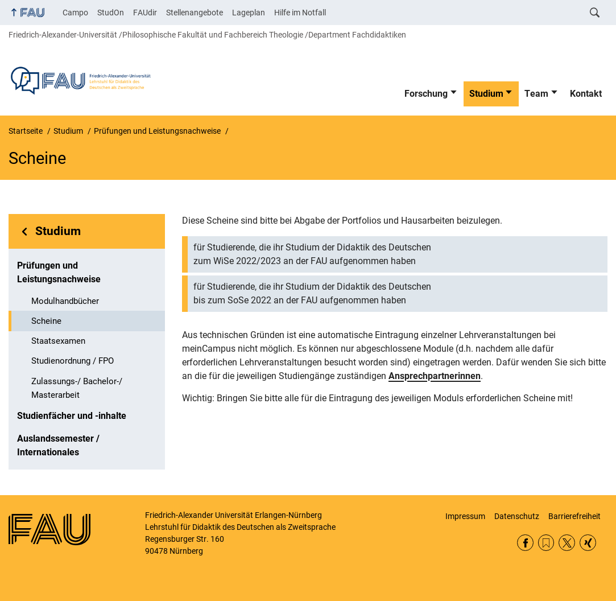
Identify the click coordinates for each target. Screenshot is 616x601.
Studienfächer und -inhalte (71, 415)
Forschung (426, 93)
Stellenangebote (194, 12)
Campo (75, 12)
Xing (588, 542)
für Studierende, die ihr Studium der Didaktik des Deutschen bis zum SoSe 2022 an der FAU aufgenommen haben (312, 293)
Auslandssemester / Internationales (58, 445)
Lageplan (248, 12)
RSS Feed (546, 542)
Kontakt (586, 93)
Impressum (465, 516)
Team (536, 93)
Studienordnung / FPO (72, 361)
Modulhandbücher (65, 301)
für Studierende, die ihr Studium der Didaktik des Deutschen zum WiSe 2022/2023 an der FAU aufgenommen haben (312, 254)
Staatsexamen (58, 341)
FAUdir (145, 12)
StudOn (110, 12)
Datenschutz (516, 516)
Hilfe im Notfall (300, 12)
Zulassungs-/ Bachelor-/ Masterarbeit (76, 388)
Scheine (46, 321)
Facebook (525, 542)
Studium (486, 93)
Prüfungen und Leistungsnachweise (59, 272)
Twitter (567, 542)
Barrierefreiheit (574, 516)
